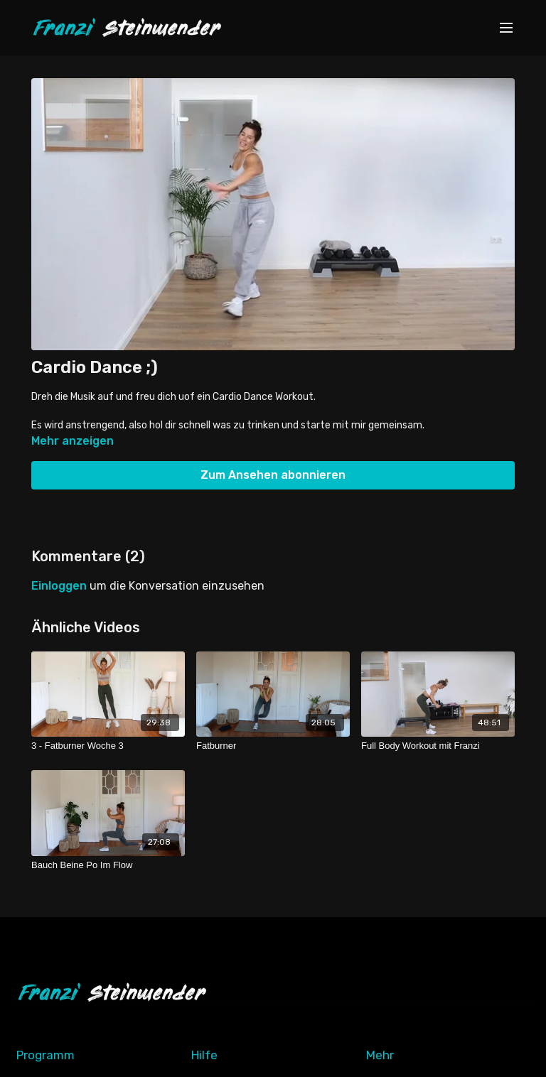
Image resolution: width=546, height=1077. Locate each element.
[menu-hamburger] (506, 28)
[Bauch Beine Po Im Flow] (108, 865)
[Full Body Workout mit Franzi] (438, 746)
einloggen (59, 585)
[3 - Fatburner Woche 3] (108, 746)
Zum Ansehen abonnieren (273, 475)
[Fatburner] (273, 746)
